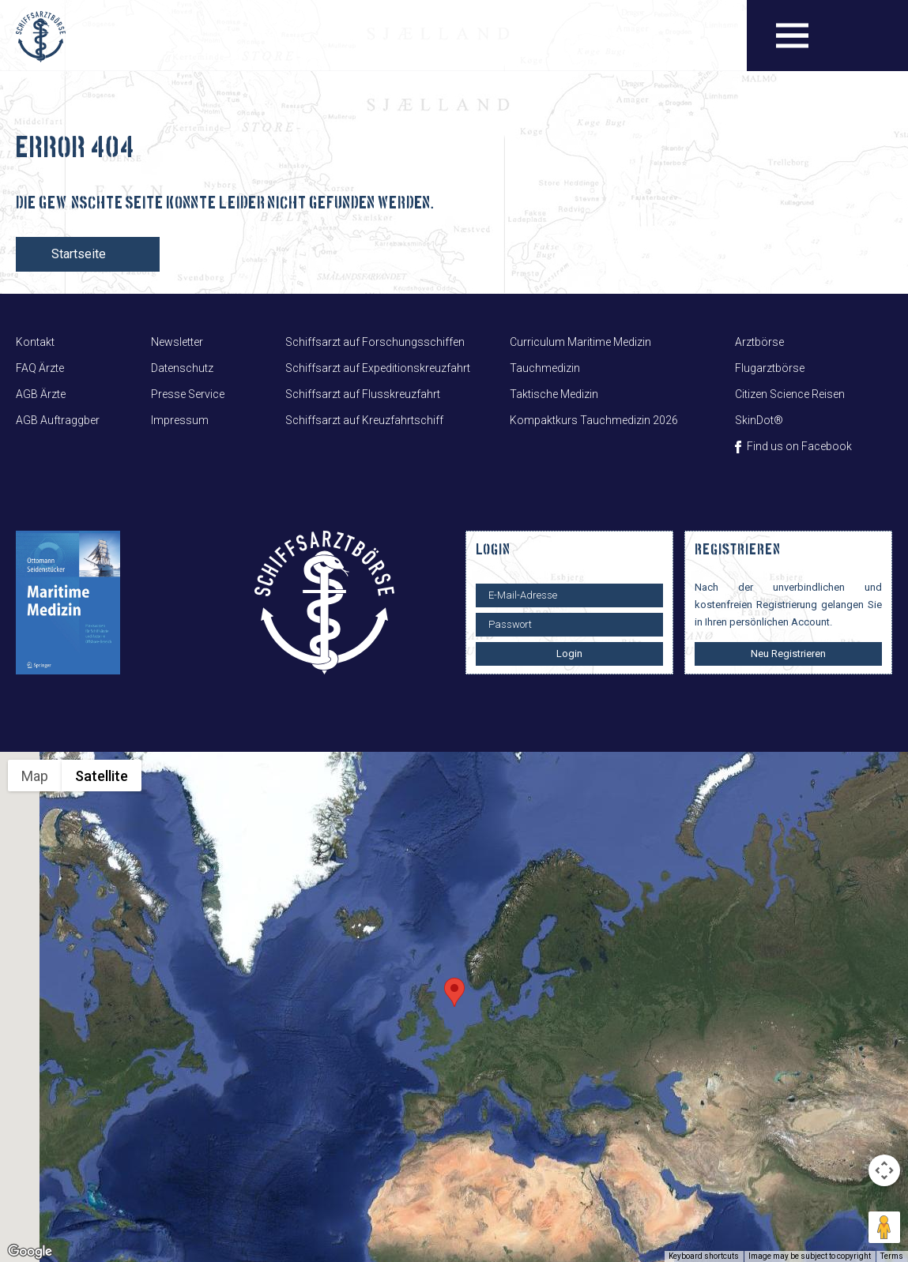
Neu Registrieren (788, 653)
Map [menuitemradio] (34, 776)
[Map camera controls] (884, 1170)
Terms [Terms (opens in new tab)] (891, 1256)
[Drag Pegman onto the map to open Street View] (884, 1227)
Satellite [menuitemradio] (101, 776)
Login (569, 653)
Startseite (78, 253)
